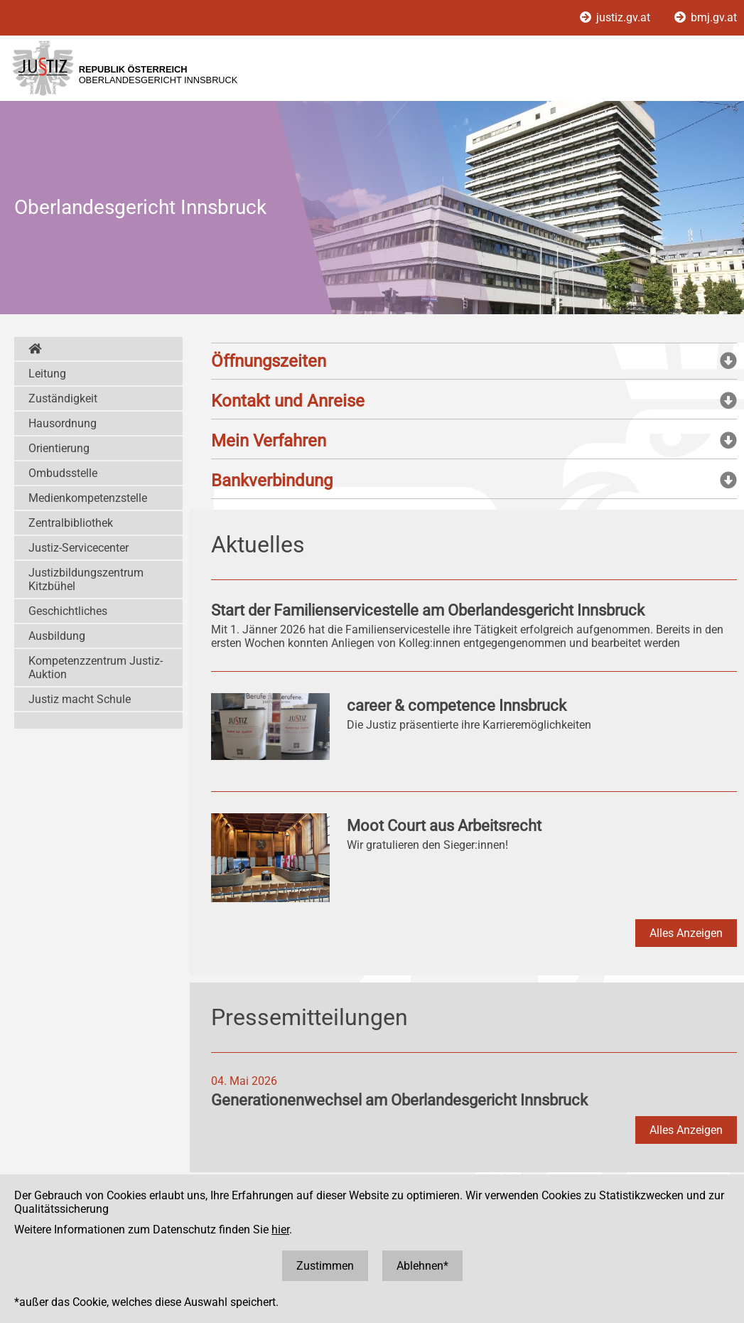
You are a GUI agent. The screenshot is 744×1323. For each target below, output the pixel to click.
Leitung (47, 373)
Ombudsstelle (62, 473)
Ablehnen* (422, 1266)
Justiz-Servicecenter (78, 548)
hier (280, 1229)
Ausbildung (56, 636)
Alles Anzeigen (686, 933)
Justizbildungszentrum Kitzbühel (86, 579)
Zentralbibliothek (70, 523)
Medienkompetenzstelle (87, 498)
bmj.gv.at (705, 17)
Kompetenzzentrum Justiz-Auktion (95, 667)
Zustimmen (325, 1266)
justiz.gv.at (616, 17)
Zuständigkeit (62, 398)
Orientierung (59, 448)
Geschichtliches (67, 611)
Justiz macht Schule (79, 699)
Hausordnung (62, 423)
